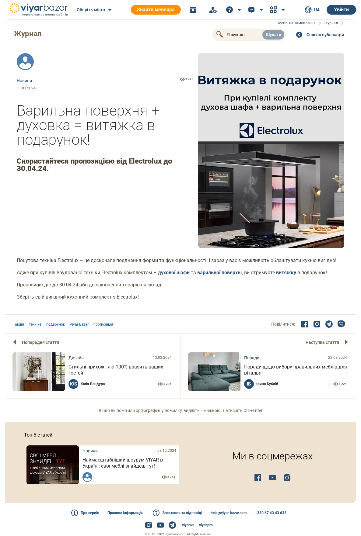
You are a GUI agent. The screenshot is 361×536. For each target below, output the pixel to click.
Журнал (28, 33)
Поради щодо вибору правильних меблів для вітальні (295, 370)
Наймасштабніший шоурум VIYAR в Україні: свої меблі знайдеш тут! (122, 463)
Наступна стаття (322, 342)
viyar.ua (188, 525)
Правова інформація (125, 513)
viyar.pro (206, 525)
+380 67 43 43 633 (270, 513)
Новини (24, 80)
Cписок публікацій (325, 34)
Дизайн (76, 357)
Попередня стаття (40, 342)
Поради (251, 357)
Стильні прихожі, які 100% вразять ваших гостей (115, 370)
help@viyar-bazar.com (229, 513)
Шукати (273, 34)
